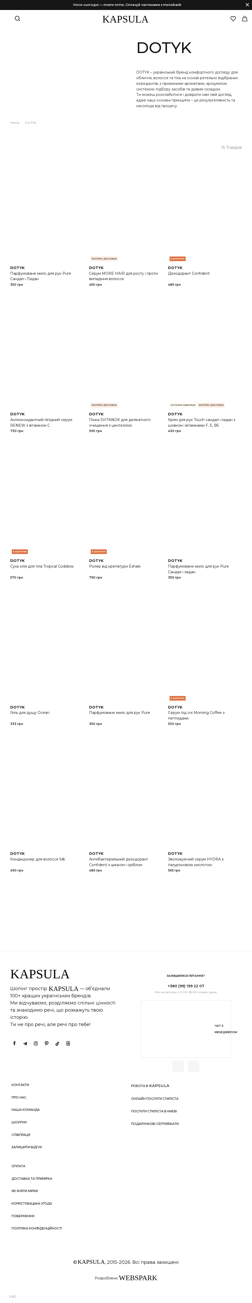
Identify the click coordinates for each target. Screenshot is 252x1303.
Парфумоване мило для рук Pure (119, 712)
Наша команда (26, 1110)
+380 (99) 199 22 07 (186, 986)
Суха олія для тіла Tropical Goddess (42, 566)
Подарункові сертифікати (155, 1124)
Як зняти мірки (25, 1191)
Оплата (18, 1166)
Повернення (23, 1216)
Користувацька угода (32, 1203)
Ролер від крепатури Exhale (115, 566)
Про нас (19, 1097)
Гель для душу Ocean (29, 712)
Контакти (20, 1085)
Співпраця (21, 1135)
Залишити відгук (27, 1147)
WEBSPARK (138, 1278)
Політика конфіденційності (37, 1228)
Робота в (150, 1085)
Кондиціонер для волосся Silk (37, 859)
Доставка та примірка (32, 1179)
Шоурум (19, 1122)
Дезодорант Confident (189, 273)
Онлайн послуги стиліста (154, 1099)
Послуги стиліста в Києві (154, 1111)
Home (14, 123)
